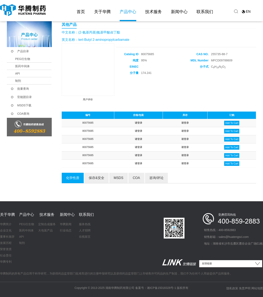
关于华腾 (102, 11)
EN (248, 11)
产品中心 (128, 11)
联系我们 (205, 11)
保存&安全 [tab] (96, 178)
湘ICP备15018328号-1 (161, 288)
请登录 (138, 122)
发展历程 (6, 243)
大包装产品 (45, 230)
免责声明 (245, 288)
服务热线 (85, 224)
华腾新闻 (65, 224)
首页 (81, 11)
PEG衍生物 (22, 59)
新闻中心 (179, 11)
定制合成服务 (47, 224)
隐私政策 (232, 288)
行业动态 (65, 230)
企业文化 (6, 230)
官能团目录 (24, 97)
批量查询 (23, 88)
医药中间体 (22, 66)
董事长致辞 (7, 236)
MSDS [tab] (118, 178)
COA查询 (23, 113)
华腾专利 (6, 261)
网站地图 (257, 288)
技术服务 (153, 11)
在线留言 (85, 236)
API (17, 73)
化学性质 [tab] (72, 178)
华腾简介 (6, 224)
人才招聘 (85, 230)
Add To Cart (231, 123)
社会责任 (6, 255)
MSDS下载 (24, 105)
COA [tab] (136, 178)
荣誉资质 (6, 249)
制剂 (18, 80)
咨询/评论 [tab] (156, 178)
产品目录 (23, 51)
